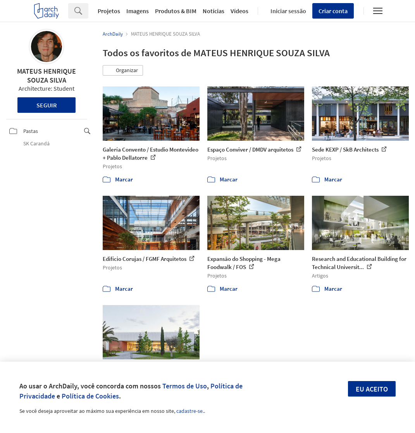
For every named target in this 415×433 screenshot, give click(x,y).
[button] (123, 70)
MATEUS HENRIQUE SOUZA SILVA (46, 76)
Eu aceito (372, 389)
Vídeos (239, 11)
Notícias (213, 11)
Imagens (137, 11)
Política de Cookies (90, 396)
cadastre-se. (190, 410)
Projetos (109, 11)
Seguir (46, 105)
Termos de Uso (184, 385)
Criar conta (333, 11)
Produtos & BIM (175, 11)
